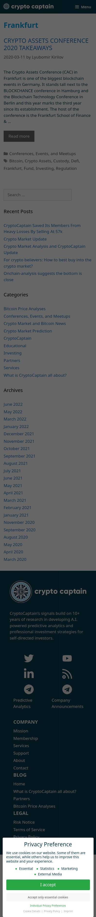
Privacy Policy (52, 910)
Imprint (68, 910)
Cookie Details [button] (32, 910)
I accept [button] (48, 884)
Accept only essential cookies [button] (48, 896)
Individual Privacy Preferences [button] (48, 904)
